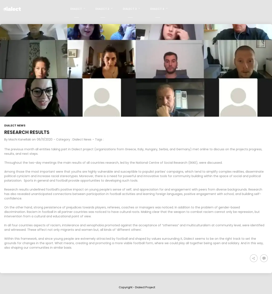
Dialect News (15, 125)
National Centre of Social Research (161, 163)
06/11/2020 (44, 139)
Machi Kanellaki (19, 139)
